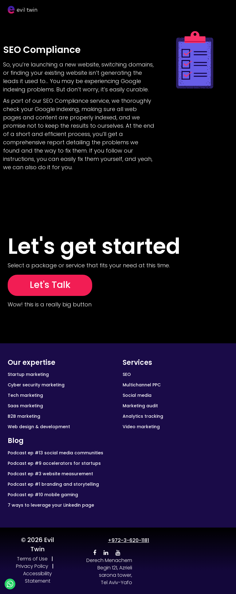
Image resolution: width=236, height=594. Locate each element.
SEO (127, 374)
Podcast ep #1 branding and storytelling (53, 484)
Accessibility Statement (37, 577)
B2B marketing (24, 416)
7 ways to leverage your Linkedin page (51, 505)
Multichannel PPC (142, 385)
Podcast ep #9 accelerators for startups (54, 463)
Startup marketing (28, 374)
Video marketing (141, 427)
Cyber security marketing (36, 385)
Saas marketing (25, 406)
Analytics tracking (143, 416)
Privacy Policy (32, 566)
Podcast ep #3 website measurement (50, 474)
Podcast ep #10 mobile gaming (43, 495)
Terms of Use (32, 558)
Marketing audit (140, 406)
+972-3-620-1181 (128, 540)
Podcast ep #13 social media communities (55, 453)
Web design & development (39, 427)
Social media (137, 395)
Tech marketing (25, 395)
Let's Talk (50, 284)
